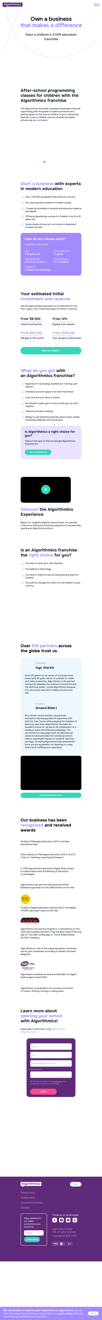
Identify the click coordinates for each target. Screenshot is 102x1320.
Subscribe (32, 1239)
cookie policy (65, 1313)
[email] (34, 1233)
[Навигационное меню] (96, 5)
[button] (25, 1207)
